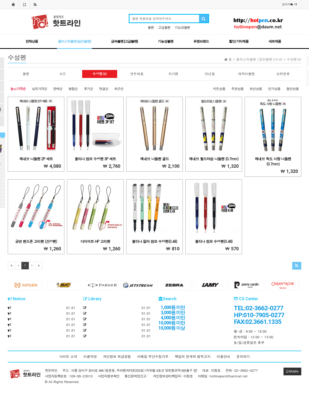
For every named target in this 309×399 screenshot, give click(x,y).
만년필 (210, 73)
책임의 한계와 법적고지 (193, 356)
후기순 (88, 88)
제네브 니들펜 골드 (154, 158)
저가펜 (173, 73)
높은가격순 (18, 88)
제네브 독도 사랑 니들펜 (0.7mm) (273, 161)
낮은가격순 (39, 88)
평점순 (73, 88)
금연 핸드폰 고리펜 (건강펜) (36, 241)
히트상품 (219, 88)
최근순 (119, 88)
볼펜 (151, 27)
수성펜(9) (99, 73)
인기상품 (274, 88)
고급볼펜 (164, 27)
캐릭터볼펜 (246, 73)
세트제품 (275, 41)
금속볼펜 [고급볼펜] (124, 41)
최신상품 (256, 88)
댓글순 (103, 88)
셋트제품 (136, 73)
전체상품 (31, 41)
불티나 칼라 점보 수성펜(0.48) (154, 241)
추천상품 (237, 88)
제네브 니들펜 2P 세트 (36, 158)
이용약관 (90, 356)
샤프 (62, 73)
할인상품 (292, 88)
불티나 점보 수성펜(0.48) (214, 241)
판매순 (58, 88)
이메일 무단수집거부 (152, 356)
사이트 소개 (68, 356)
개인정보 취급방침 (117, 356)
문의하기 (243, 356)
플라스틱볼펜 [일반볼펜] (74, 41)
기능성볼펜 (182, 27)
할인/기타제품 (238, 41)
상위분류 (283, 73)
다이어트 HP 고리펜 (95, 241)
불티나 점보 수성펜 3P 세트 (95, 158)
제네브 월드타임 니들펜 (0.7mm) (213, 158)
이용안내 (223, 356)
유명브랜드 (201, 41)
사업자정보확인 (108, 376)
